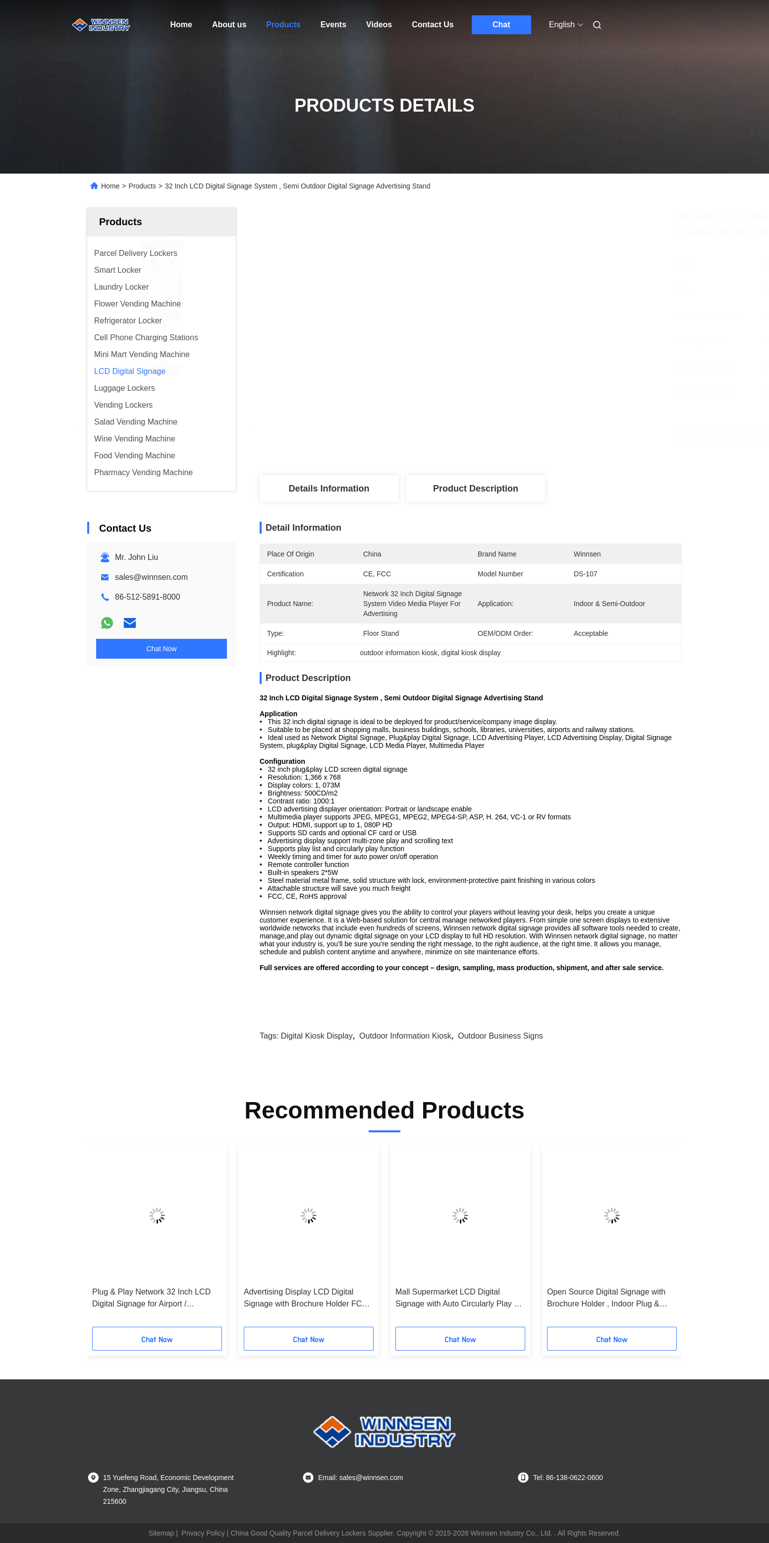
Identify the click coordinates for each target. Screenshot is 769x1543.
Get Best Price (523, 438)
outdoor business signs (500, 1036)
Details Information (328, 489)
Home (181, 24)
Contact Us (432, 24)
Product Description (475, 489)
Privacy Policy (203, 1533)
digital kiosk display (317, 1036)
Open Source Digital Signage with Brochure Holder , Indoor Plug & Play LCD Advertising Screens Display (606, 1299)
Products (283, 24)
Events (333, 24)
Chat (501, 24)
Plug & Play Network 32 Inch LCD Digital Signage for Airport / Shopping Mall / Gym (151, 1299)
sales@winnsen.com (151, 577)
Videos (379, 24)
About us (229, 24)
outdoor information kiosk (405, 1036)
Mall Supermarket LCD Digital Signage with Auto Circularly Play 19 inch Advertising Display (459, 1299)
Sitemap (161, 1533)
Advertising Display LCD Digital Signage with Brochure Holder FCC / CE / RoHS (308, 1299)
